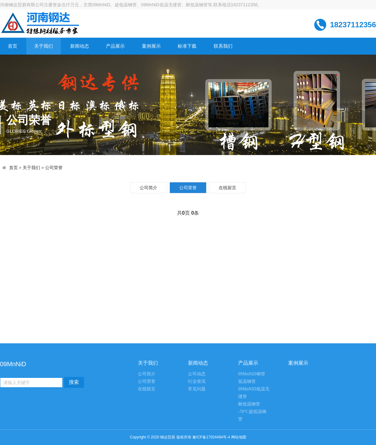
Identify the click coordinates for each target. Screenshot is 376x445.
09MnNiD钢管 (251, 374)
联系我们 (223, 46)
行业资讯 (197, 381)
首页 (12, 46)
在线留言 (227, 187)
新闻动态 (79, 46)
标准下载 (187, 46)
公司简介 (148, 187)
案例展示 (151, 46)
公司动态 (197, 374)
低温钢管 (247, 381)
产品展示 (115, 46)
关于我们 (43, 46)
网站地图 (238, 437)
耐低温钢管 (249, 404)
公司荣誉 (54, 167)
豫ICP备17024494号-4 (211, 437)
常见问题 (197, 389)
